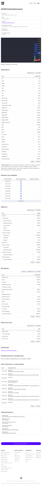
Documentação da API (29, 454)
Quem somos (28, 459)
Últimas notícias (4, 471)
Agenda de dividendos (5, 452)
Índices (2, 464)
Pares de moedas (4, 469)
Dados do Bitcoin (4, 457)
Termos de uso (17, 457)
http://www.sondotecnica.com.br (8, 22)
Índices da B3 (3, 466)
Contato (27, 452)
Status (26, 461)
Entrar (35, 3)
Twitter (39, 454)
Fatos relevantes (4, 461)
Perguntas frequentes (29, 457)
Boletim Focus (4, 455)
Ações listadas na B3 (5, 454)
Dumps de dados (4, 459)
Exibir (21, 181)
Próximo (38, 161)
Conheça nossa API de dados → (21, 443)
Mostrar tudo (21, 201)
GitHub (39, 457)
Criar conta (17, 461)
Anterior (32, 161)
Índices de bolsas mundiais (6, 468)
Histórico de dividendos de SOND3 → (9, 350)
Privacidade (17, 459)
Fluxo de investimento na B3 (6, 462)
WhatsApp (40, 452)
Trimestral (24, 271)
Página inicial (17, 455)
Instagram (40, 455)
